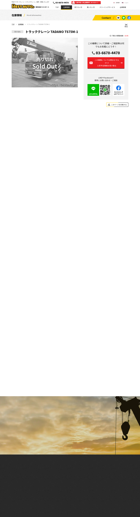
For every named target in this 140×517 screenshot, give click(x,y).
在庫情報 (66, 7)
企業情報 (123, 7)
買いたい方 (91, 7)
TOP (57, 7)
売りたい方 (78, 7)
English (126, 2)
